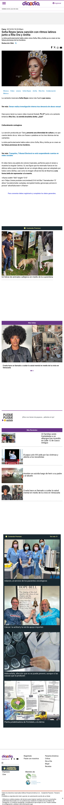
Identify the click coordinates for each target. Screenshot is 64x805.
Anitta (35, 91)
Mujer (47, 764)
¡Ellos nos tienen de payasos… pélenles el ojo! (38, 417)
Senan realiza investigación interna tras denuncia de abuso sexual (35, 107)
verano (18, 91)
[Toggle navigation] (4, 3)
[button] (6, 348)
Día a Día (48, 761)
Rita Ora (41, 91)
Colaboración (51, 91)
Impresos (6, 772)
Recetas (48, 766)
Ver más (53, 536)
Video (12, 91)
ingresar (57, 3)
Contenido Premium (32, 228)
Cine (4, 774)
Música (6, 91)
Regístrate (28, 756)
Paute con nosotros (31, 759)
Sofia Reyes (27, 91)
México (6, 93)
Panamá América (51, 756)
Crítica (47, 759)
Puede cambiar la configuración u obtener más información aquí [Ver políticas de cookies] (29, 803)
